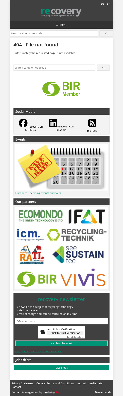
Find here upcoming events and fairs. (38, 193)
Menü (63, 25)
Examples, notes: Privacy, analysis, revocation (38, 351)
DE (102, 3)
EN (108, 3)
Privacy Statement (23, 383)
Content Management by (37, 392)
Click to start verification (65, 333)
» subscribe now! (61, 343)
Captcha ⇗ (75, 337)
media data (95, 383)
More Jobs (61, 367)
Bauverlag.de (103, 392)
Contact (16, 387)
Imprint (81, 383)
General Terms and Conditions (55, 383)
